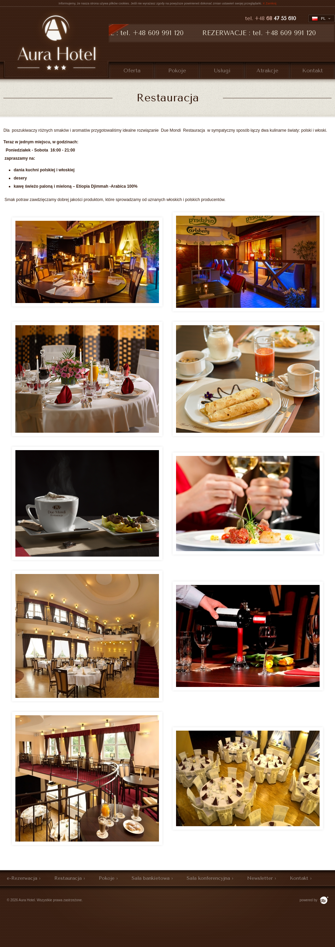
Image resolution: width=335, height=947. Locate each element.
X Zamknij (270, 3)
